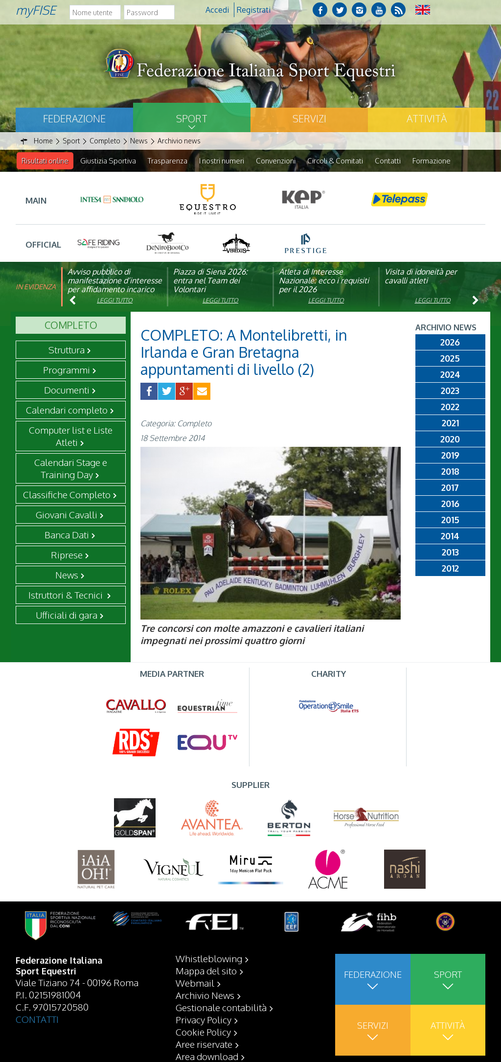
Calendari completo (67, 410)
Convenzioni (276, 160)
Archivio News (205, 995)
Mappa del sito (206, 970)
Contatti (388, 160)
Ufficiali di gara (66, 615)
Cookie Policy (203, 1032)
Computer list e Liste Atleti (71, 436)
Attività (427, 118)
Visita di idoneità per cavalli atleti (421, 276)
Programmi (66, 370)
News (66, 575)
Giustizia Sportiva (108, 160)
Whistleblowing (209, 958)
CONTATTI (37, 1019)
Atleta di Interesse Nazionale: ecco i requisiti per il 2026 (324, 281)
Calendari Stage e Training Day (70, 469)
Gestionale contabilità (221, 1007)
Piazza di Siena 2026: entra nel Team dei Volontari (210, 281)
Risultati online (45, 160)
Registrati (254, 10)
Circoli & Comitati (335, 160)
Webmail (195, 983)
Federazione (74, 118)
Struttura (66, 350)
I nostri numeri (221, 160)
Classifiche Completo (67, 495)
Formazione (431, 160)
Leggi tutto (115, 300)
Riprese (67, 555)
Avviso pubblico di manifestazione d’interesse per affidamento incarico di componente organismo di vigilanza (115, 289)
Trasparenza (167, 160)
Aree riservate (204, 1044)
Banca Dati (67, 535)
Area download (207, 1056)
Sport (191, 118)
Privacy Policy (203, 1019)
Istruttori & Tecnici (66, 595)
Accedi (217, 10)
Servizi (309, 118)
